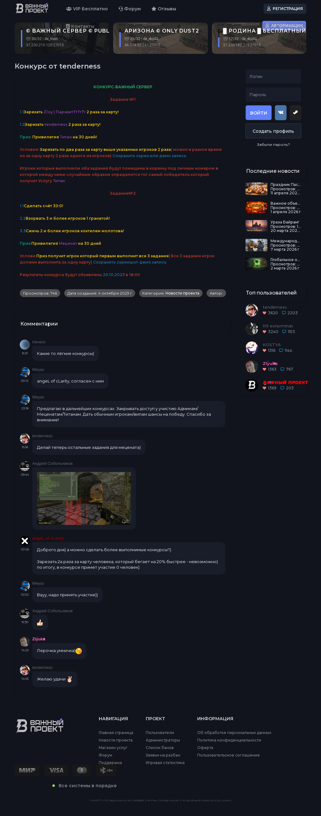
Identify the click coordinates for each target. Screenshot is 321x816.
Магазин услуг (113, 748)
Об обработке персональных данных (234, 733)
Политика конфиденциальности (229, 740)
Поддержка (110, 763)
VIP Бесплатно (87, 9)
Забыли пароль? (273, 144)
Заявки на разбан (163, 755)
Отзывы (163, 9)
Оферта (205, 748)
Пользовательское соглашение (228, 755)
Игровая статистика (165, 763)
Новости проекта (182, 293)
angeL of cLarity (48, 538)
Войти (258, 113)
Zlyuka (38, 639)
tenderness (42, 436)
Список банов (160, 748)
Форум (129, 9)
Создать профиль (273, 131)
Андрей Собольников (52, 463)
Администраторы (163, 740)
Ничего (38, 342)
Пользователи (160, 733)
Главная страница (116, 733)
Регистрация (285, 8)
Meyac (38, 369)
